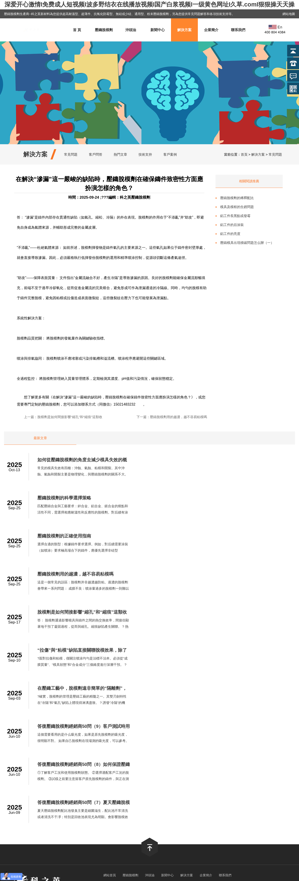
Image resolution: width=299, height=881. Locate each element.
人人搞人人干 (148, 806)
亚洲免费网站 (230, 784)
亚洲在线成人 (187, 814)
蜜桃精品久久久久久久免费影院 (183, 793)
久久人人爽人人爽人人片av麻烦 (220, 827)
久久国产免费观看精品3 (94, 819)
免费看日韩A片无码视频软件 (49, 780)
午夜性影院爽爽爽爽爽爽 (71, 827)
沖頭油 (130, 30)
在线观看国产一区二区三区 (29, 827)
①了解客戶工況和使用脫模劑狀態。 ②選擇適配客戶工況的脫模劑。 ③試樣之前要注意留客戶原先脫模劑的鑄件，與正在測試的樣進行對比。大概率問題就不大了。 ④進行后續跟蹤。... (88, 627)
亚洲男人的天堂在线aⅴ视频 (244, 810)
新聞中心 (157, 30)
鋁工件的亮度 (230, 234)
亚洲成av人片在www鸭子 (32, 802)
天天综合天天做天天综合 (48, 810)
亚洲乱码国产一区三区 (69, 823)
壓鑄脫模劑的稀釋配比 (237, 198)
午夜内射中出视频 (242, 789)
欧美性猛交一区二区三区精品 (113, 827)
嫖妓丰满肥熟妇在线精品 (92, 780)
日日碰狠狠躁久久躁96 (33, 823)
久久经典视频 (141, 802)
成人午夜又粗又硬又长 (70, 802)
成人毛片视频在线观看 (217, 814)
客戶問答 (95, 154)
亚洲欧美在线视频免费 (76, 806)
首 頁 (77, 30)
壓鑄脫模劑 (104, 30)
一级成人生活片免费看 (112, 784)
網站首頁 (109, 685)
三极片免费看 (183, 827)
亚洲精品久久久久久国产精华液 (181, 789)
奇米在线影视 (144, 789)
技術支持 (145, 154)
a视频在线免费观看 (128, 810)
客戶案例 (170, 154)
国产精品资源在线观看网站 (20, 797)
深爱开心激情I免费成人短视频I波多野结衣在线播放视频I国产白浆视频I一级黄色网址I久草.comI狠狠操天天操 (149, 4)
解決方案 (184, 30)
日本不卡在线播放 (82, 789)
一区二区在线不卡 (276, 784)
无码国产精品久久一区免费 (115, 806)
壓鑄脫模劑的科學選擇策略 (218, 460)
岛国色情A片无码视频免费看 (90, 810)
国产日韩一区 (216, 789)
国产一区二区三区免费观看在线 (205, 797)
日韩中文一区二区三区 (76, 784)
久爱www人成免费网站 (60, 797)
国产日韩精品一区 (14, 810)
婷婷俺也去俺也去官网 (129, 780)
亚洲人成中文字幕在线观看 (37, 784)
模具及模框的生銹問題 (237, 207)
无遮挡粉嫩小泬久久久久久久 (231, 793)
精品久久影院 (56, 789)
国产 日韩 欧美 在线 (282, 806)
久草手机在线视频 (162, 814)
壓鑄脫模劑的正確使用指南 (69, 498)
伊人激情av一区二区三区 (128, 814)
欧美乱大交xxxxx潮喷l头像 (168, 780)
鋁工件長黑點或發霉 (235, 216)
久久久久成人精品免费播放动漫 (134, 793)
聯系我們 (238, 30)
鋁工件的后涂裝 (232, 225)
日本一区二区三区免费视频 (251, 819)
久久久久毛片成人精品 (197, 802)
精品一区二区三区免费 (154, 827)
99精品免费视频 (166, 802)
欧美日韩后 (252, 784)
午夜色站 (129, 797)
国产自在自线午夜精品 (91, 793)
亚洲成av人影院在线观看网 (275, 793)
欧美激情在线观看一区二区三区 (198, 810)
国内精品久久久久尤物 (282, 814)
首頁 (244, 154)
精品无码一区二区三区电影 (86, 814)
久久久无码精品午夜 (218, 823)
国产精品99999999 (16, 819)
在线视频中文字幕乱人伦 (271, 802)
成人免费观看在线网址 (40, 831)
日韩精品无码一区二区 (207, 780)
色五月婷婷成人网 (159, 810)
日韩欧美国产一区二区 (233, 802)
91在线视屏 (263, 797)
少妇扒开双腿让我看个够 (200, 784)
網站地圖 (288, 14)
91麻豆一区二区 (258, 827)
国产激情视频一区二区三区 (158, 797)
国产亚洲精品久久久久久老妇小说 (211, 806)
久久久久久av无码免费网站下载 (155, 784)
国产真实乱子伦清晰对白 (179, 819)
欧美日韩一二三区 (187, 823)
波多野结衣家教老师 (104, 823)
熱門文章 (120, 154)
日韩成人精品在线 (249, 823)
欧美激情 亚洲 (241, 797)
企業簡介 (211, 30)
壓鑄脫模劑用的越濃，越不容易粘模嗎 (178, 417)
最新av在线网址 (172, 806)
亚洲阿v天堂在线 (252, 806)
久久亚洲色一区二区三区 (277, 789)
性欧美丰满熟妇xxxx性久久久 (50, 793)
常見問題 (70, 154)
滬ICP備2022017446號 (176, 763)
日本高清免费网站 (250, 814)
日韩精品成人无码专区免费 (109, 802)
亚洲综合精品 (277, 810)
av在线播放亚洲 (45, 806)
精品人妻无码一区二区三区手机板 (146, 823)
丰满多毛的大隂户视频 (115, 789)
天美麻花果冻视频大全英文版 (248, 780)
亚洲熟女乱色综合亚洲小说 (99, 797)
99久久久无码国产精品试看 (43, 814)
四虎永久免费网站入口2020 (53, 819)
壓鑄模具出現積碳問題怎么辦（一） (247, 243)
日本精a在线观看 (13, 793)
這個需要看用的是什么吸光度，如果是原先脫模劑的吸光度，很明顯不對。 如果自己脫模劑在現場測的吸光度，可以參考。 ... (237, 588)
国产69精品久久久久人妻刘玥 (136, 819)
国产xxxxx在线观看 (214, 819)
